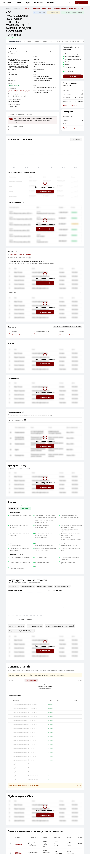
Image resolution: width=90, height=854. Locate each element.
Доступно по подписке (16, 334)
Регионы (50, 3)
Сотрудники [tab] (27, 41)
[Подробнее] (10, 843)
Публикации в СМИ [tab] (62, 41)
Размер (46, 837)
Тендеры (28, 3)
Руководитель (34, 837)
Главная (8, 8)
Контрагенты (39, 3)
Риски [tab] (51, 41)
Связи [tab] (45, 41)
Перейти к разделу (70, 105)
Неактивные (31, 680)
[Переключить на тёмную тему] (57, 3)
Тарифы (18, 3)
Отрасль (58, 837)
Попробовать (73, 76)
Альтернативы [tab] (74, 41)
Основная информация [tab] (14, 42)
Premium (29, 675)
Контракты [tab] (37, 41)
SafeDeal (6, 2)
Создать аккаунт (81, 3)
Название (19, 837)
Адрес (70, 837)
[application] (45, 156)
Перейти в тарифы (45, 191)
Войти (71, 3)
